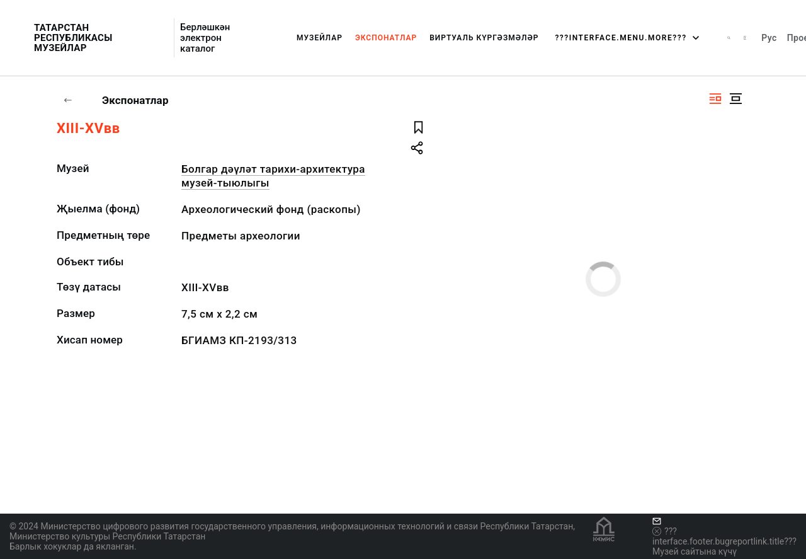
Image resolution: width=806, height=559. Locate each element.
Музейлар (320, 37)
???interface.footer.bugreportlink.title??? (724, 536)
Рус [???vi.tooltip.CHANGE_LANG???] (768, 38)
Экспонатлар (386, 37)
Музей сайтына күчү (694, 551)
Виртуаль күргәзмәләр (483, 37)
